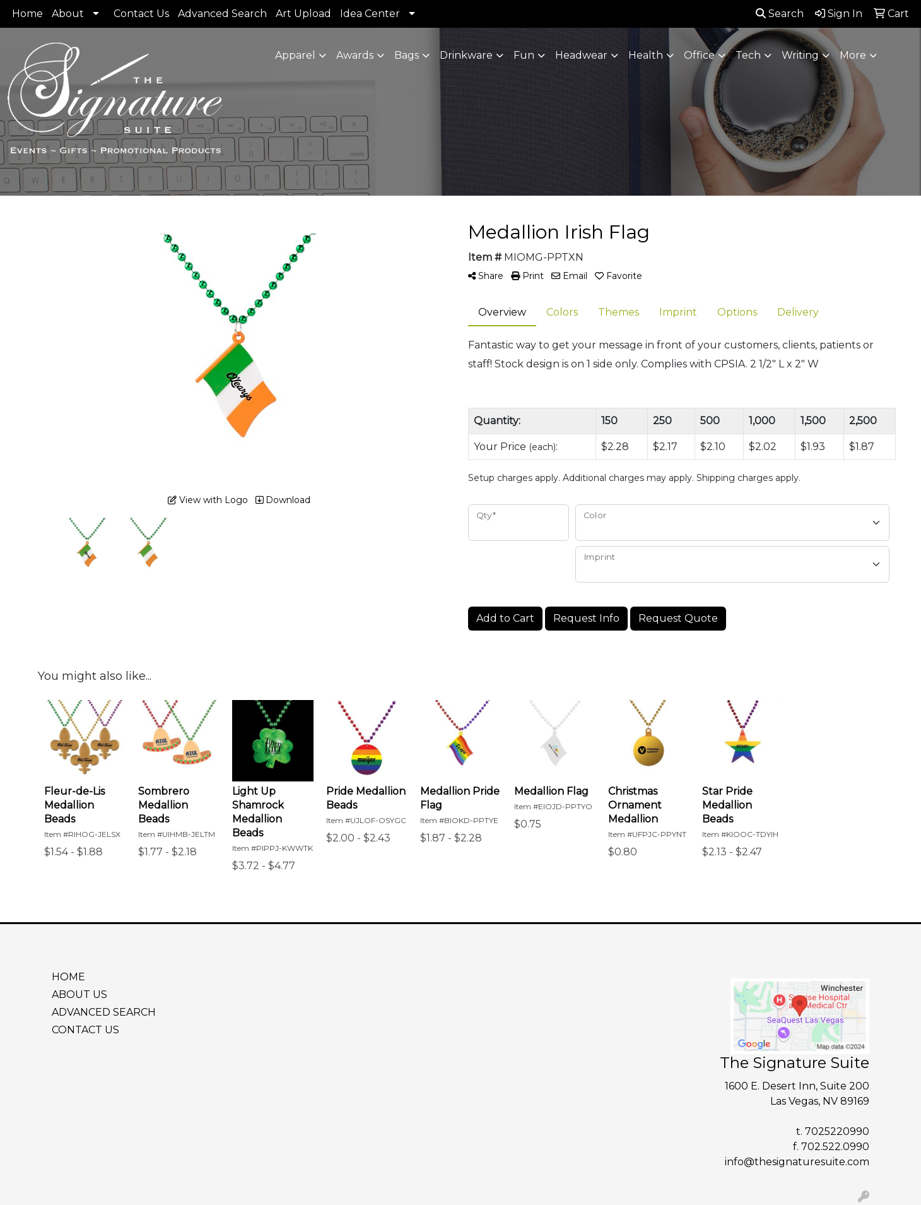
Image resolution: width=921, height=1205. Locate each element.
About (68, 14)
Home (27, 14)
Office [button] (699, 55)
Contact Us (141, 14)
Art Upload (303, 14)
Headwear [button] (581, 55)
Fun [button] (523, 55)
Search (780, 14)
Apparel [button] (295, 55)
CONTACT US (85, 1030)
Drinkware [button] (466, 55)
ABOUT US (79, 994)
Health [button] (645, 55)
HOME (68, 977)
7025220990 (837, 1131)
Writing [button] (800, 55)
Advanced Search (222, 14)
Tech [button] (748, 55)
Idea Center (370, 14)
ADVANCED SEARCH (104, 1012)
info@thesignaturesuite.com (797, 1162)
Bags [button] (406, 55)
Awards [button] (354, 55)
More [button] (853, 55)
